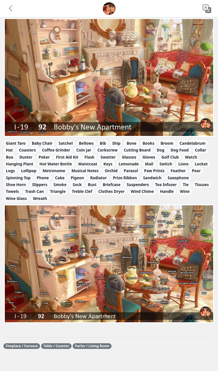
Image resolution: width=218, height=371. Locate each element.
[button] (11, 8)
